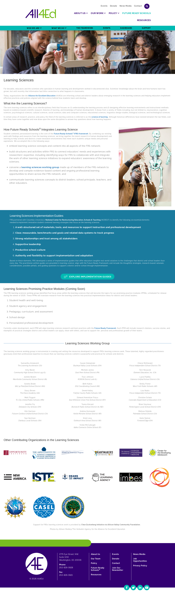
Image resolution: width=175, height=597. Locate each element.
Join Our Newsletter (117, 569)
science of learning (100, 117)
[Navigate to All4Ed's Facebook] (126, 587)
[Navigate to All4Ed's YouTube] (146, 587)
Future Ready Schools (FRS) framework (71, 134)
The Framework (84, 28)
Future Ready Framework (105, 328)
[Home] (41, 13)
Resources (96, 574)
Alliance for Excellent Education (41, 96)
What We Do (58, 28)
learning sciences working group (40, 167)
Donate (113, 6)
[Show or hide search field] (146, 6)
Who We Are (33, 28)
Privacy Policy (140, 565)
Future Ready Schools (97, 569)
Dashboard (126, 28)
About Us (95, 554)
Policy (94, 563)
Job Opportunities (140, 560)
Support (146, 28)
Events (104, 6)
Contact (138, 6)
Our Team (95, 559)
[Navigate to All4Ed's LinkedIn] (140, 587)
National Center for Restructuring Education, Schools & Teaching (73, 220)
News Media (126, 6)
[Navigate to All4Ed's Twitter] (133, 587)
